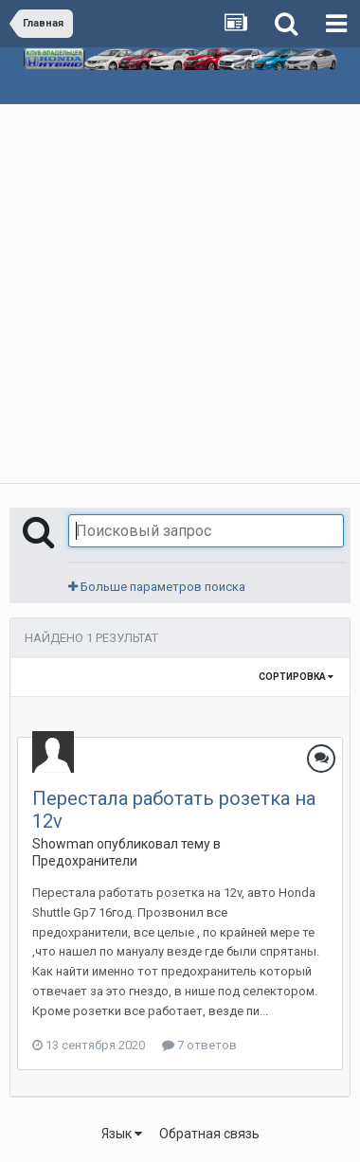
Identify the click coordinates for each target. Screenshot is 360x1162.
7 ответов (199, 1045)
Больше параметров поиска (156, 587)
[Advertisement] (180, 294)
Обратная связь (209, 1133)
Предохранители (84, 860)
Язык (121, 1133)
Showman (63, 843)
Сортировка (296, 676)
